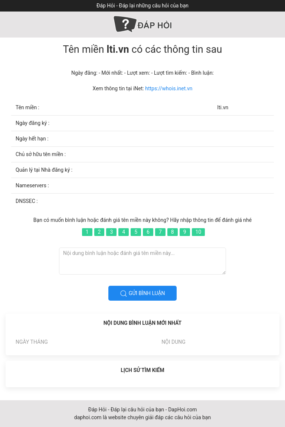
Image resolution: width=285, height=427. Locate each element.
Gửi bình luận (142, 293)
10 (199, 232)
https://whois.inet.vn (168, 88)
